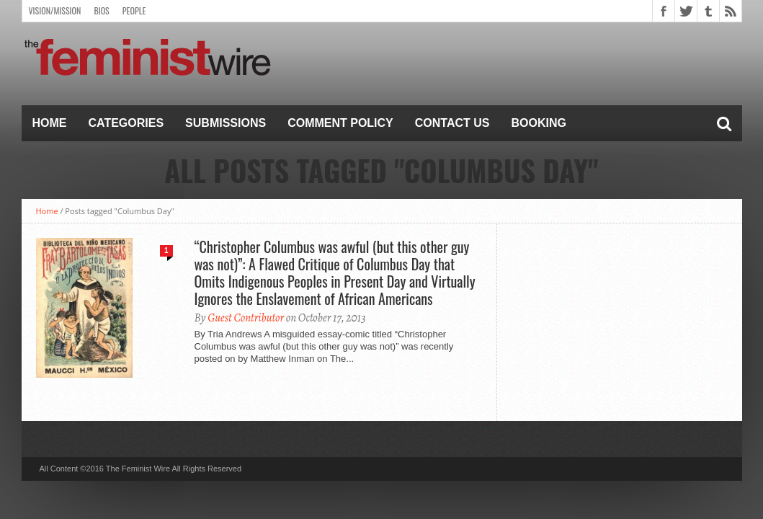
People (134, 10)
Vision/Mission (55, 10)
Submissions (225, 123)
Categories (126, 123)
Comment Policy (340, 123)
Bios (101, 10)
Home (49, 123)
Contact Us (452, 123)
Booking (539, 123)
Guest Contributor (246, 318)
